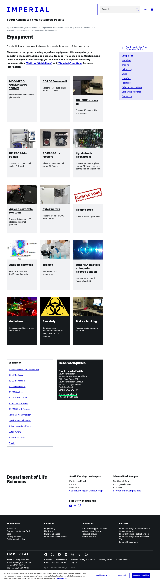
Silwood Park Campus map (127, 492)
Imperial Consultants (128, 544)
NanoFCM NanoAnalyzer (20, 417)
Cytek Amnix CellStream (20, 422)
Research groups (89, 536)
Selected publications (132, 87)
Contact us (127, 96)
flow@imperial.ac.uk (68, 396)
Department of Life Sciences (82, 28)
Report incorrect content (55, 564)
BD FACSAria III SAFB (18, 405)
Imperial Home (12, 28)
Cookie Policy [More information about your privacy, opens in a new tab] (61, 578)
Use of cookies (123, 562)
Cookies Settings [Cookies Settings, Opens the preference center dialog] (103, 575)
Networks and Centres (92, 533)
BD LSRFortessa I (16, 377)
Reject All (122, 575)
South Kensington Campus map (86, 492)
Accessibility (61, 562)
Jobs (9, 536)
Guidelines (126, 60)
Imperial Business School (55, 539)
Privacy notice (105, 562)
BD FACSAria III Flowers (19, 411)
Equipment (53, 30)
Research (10, 30)
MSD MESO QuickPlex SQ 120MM (24, 371)
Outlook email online (16, 541)
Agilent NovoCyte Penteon (21, 428)
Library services (14, 539)
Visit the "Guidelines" (39, 63)
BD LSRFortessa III (17, 388)
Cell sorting (127, 69)
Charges (126, 74)
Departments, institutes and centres (56, 28)
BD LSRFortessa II (17, 383)
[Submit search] (137, 9)
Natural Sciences (52, 536)
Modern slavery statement (83, 562)
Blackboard (12, 530)
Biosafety (126, 78)
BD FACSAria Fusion (18, 400)
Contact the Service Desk (18, 533)
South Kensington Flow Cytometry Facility (35, 19)
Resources (126, 83)
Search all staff (89, 539)
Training (125, 65)
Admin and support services (94, 530)
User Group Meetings (131, 92)
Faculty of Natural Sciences (30, 28)
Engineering (49, 530)
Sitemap (48, 562)
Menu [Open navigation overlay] (148, 9)
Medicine (48, 533)
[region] (80, 575)
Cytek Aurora (15, 434)
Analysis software (17, 439)
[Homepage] (52, 9)
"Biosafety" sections (70, 63)
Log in (74, 564)
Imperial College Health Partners (134, 536)
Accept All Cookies (141, 575)
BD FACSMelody (16, 394)
